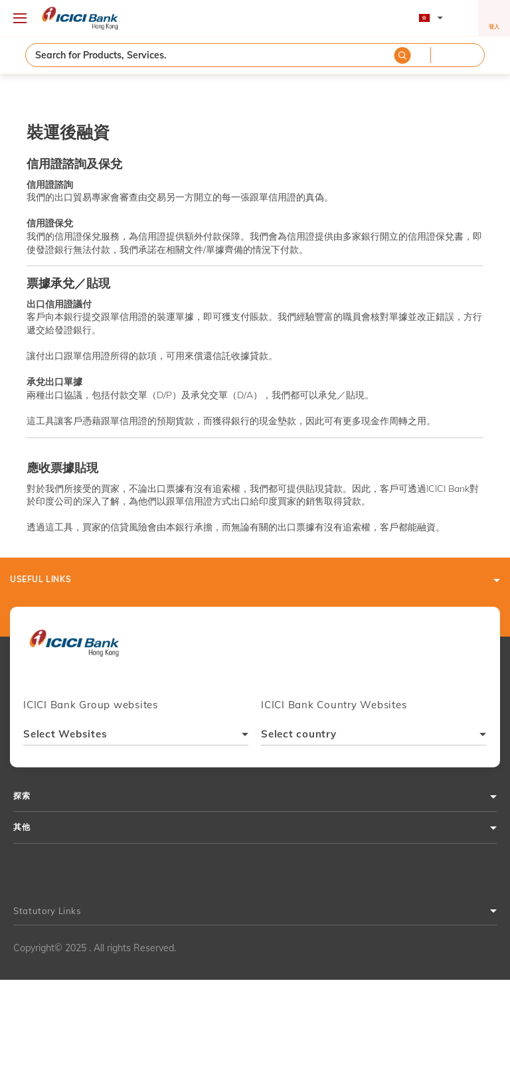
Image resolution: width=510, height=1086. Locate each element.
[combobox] (135, 735)
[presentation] (74, 648)
